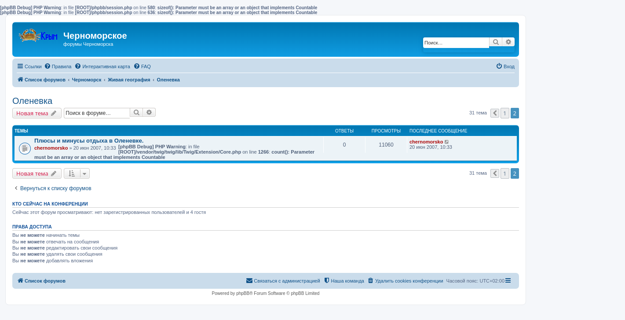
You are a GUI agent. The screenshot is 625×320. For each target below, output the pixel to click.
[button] (494, 113)
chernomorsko (51, 148)
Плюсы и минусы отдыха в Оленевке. (88, 140)
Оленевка (32, 101)
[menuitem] (58, 66)
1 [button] (504, 113)
